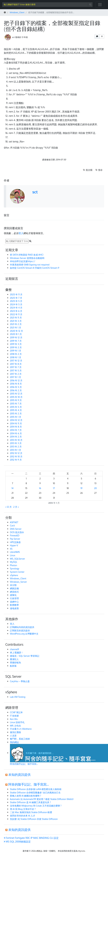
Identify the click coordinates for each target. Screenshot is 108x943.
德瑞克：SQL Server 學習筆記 (24, 655)
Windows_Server (18, 581)
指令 (100, 169)
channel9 (14, 649)
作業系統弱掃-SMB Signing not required (29, 264)
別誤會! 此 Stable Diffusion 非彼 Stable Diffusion (34, 819)
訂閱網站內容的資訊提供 (22, 627)
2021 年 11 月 (16, 317)
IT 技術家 (14, 715)
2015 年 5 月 (16, 406)
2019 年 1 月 (15, 350)
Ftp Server (15, 538)
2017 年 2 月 (16, 373)
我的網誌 (14, 742)
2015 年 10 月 (16, 397)
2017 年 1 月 (15, 377)
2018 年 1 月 (15, 357)
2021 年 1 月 (15, 327)
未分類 (13, 585)
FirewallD (14, 535)
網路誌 (39, 851)
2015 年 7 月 (16, 403)
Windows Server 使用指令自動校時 (27, 258)
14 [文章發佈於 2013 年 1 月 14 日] (12, 488)
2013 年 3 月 (16, 443)
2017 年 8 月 (16, 363)
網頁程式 (14, 591)
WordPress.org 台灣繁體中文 (24, 633)
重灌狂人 (14, 659)
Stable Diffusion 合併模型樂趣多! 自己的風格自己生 (35, 792)
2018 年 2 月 (16, 354)
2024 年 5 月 (16, 304)
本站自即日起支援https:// (22, 261)
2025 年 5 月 (16, 301)
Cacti (12, 525)
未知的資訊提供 (19, 775)
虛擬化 (13, 595)
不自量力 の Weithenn (21, 728)
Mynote (81, 851)
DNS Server (15, 528)
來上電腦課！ (16, 652)
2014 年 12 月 (16, 420)
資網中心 (14, 601)
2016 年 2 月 (16, 390)
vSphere (14, 575)
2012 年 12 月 (16, 453)
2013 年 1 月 (15, 449)
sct (13, 37)
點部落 (13, 665)
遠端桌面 (14, 608)
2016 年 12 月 (16, 380)
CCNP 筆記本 (16, 712)
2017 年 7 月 (15, 367)
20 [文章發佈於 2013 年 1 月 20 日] (95, 488)
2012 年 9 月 (16, 459)
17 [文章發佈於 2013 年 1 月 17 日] (54, 488)
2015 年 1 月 (15, 416)
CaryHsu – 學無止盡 (20, 681)
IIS (11, 548)
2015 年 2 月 (16, 413)
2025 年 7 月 (16, 297)
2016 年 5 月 (16, 387)
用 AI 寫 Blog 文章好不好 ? (23, 809)
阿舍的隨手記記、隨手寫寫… (28, 784)
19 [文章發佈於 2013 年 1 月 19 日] (81, 488)
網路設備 (14, 588)
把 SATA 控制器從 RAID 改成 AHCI (27, 254)
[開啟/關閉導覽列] (100, 5)
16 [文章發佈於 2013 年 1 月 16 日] (40, 488)
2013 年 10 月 (16, 440)
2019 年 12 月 (16, 337)
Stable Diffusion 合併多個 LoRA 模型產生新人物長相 (35, 789)
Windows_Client (18, 578)
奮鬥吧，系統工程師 (20, 738)
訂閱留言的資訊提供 (20, 630)
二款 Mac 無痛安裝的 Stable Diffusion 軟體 (31, 812)
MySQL (13, 561)
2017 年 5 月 (16, 370)
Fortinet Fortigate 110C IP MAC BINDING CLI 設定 (31, 837)
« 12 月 (8, 506)
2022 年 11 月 (16, 314)
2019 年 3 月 (16, 344)
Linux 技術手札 (17, 722)
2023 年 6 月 (16, 311)
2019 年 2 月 (16, 347)
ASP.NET (14, 522)
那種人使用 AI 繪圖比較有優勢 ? (25, 795)
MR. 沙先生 (15, 725)
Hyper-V (14, 545)
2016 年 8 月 (16, 383)
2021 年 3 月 (16, 320)
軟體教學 (14, 604)
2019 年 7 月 (16, 340)
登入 (21, 233)
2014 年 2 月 (16, 436)
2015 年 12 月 (16, 393)
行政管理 (14, 598)
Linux (12, 555)
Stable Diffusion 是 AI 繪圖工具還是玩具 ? (30, 802)
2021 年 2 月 (16, 324)
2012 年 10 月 (16, 456)
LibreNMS (15, 552)
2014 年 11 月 (16, 423)
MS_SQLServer (17, 558)
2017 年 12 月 (16, 360)
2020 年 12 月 (16, 330)
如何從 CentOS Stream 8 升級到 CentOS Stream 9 (34, 267)
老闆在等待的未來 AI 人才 (22, 815)
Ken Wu (14, 719)
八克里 (13, 735)
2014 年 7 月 (16, 430)
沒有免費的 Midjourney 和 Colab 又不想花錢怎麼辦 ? (35, 805)
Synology (14, 568)
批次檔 (89, 169)
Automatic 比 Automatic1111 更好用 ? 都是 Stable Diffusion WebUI (41, 799)
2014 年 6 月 (16, 433)
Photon (13, 565)
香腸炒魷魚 (15, 662)
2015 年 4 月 (16, 410)
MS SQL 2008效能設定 (17, 841)
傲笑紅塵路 (15, 732)
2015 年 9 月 (16, 400)
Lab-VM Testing (17, 696)
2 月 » (16, 506)
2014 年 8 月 (16, 426)
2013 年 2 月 (16, 446)
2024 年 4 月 (16, 307)
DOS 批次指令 (17, 532)
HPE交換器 (15, 542)
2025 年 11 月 (16, 294)
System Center (17, 571)
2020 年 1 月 (16, 334)
